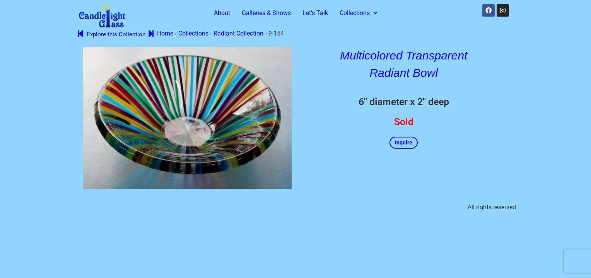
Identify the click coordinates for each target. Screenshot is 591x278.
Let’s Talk (315, 13)
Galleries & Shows (266, 13)
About (222, 13)
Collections (358, 13)
